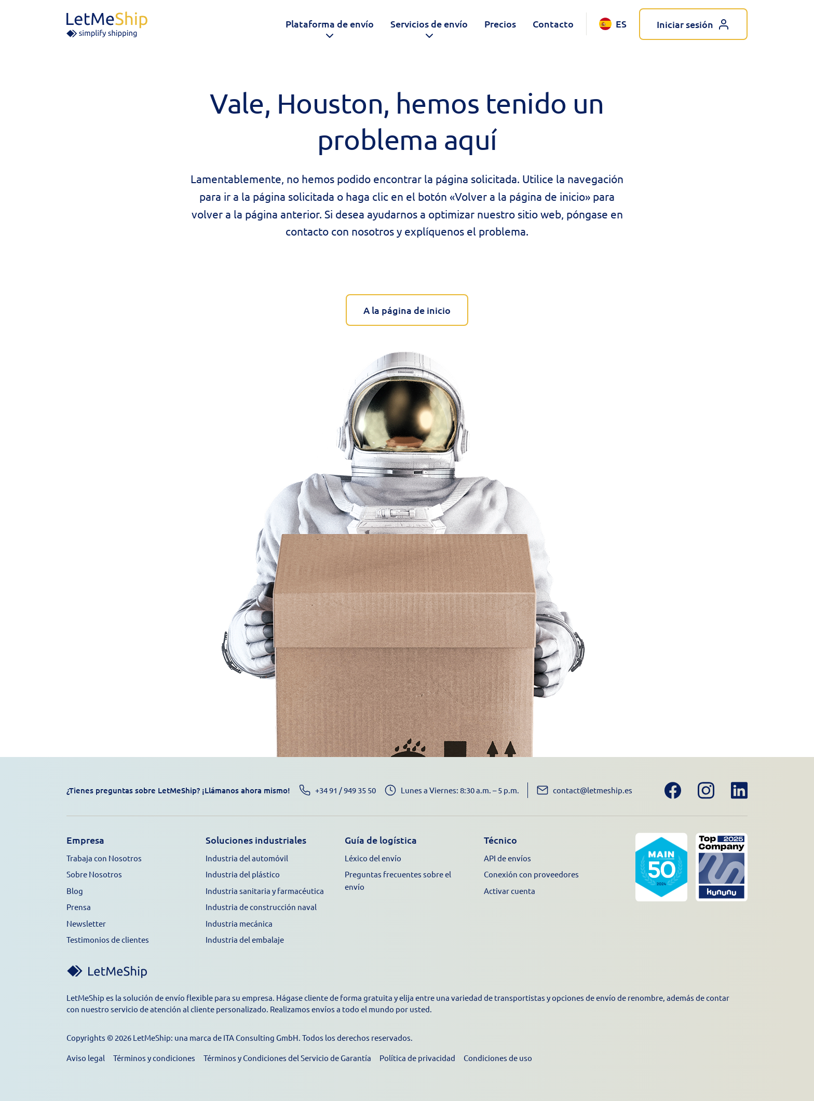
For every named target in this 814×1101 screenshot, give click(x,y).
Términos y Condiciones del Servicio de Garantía (287, 1058)
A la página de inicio (407, 310)
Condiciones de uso (498, 1058)
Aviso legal (85, 1058)
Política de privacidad (417, 1058)
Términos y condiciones (154, 1058)
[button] (329, 24)
